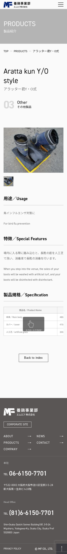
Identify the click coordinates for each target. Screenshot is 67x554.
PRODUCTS (17, 442)
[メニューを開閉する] (60, 4)
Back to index (33, 358)
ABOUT (17, 436)
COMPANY (17, 449)
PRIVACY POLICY (12, 548)
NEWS (50, 436)
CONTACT (50, 442)
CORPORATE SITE (17, 424)
